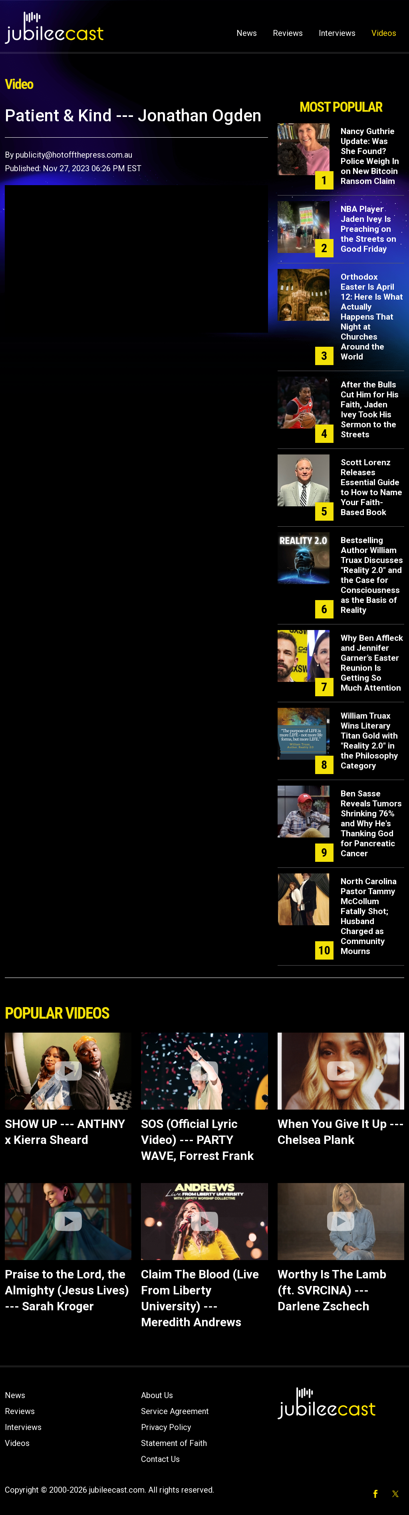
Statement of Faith (174, 1443)
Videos (383, 33)
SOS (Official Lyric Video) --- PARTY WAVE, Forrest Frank (197, 1140)
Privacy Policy (166, 1427)
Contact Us (160, 1459)
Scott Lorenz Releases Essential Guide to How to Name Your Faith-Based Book (371, 487)
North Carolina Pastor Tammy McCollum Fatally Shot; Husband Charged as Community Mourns (369, 916)
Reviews (288, 33)
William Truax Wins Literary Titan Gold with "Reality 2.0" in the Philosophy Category (369, 740)
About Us (157, 1395)
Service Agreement (175, 1411)
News (246, 33)
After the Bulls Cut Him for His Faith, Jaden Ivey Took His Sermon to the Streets (370, 409)
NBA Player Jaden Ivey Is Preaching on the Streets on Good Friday (368, 229)
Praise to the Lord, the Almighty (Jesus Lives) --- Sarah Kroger (67, 1290)
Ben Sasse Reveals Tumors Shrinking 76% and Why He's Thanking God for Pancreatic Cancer (371, 823)
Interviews (337, 33)
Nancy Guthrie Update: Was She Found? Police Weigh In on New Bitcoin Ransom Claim (370, 156)
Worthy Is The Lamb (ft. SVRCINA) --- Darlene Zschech (332, 1290)
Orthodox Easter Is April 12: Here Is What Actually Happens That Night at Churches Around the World (372, 316)
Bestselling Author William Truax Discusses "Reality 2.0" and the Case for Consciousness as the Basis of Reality (372, 575)
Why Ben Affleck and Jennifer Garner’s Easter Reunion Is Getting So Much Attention (372, 663)
